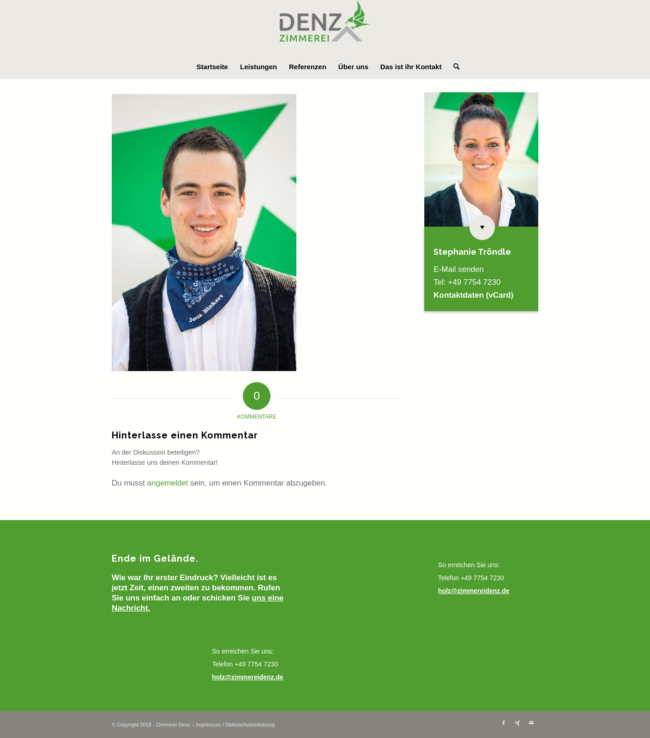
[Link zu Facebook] (504, 723)
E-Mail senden (458, 269)
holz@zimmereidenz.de (247, 677)
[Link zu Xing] (517, 723)
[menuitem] (212, 66)
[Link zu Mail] (531, 723)
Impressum (208, 724)
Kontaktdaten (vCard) (473, 295)
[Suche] (453, 66)
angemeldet (167, 483)
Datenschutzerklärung (250, 724)
